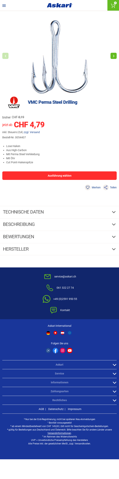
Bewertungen (19, 236)
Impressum (74, 409)
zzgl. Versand (32, 132)
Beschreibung (19, 224)
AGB (41, 409)
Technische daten (24, 212)
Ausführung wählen (59, 175)
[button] (113, 56)
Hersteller (16, 249)
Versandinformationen (59, 433)
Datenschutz (56, 409)
